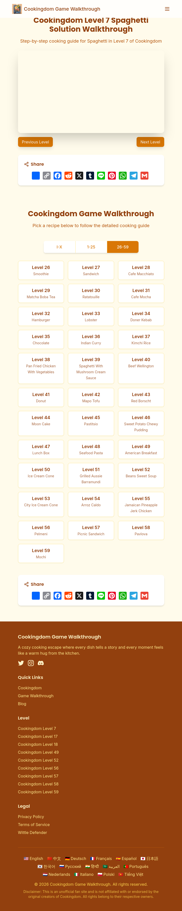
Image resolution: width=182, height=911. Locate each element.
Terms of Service (34, 824)
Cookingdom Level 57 (38, 776)
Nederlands (56, 874)
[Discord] (41, 663)
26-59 (122, 246)
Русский (70, 866)
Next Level (150, 141)
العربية (111, 866)
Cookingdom (30, 687)
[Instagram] (31, 663)
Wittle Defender (32, 832)
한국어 (46, 866)
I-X (59, 246)
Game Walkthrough (36, 695)
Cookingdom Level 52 (38, 760)
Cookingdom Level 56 (38, 768)
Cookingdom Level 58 (38, 783)
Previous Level (35, 141)
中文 (54, 858)
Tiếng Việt (130, 874)
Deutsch (75, 858)
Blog (22, 703)
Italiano (84, 874)
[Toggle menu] (167, 9)
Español (126, 858)
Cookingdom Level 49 (38, 752)
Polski (106, 874)
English (33, 858)
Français (101, 858)
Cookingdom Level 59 (38, 791)
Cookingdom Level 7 (37, 728)
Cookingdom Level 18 (38, 744)
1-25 (91, 246)
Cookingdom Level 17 (38, 736)
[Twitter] (21, 663)
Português (136, 866)
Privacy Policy (31, 816)
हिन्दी (92, 866)
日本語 (149, 858)
